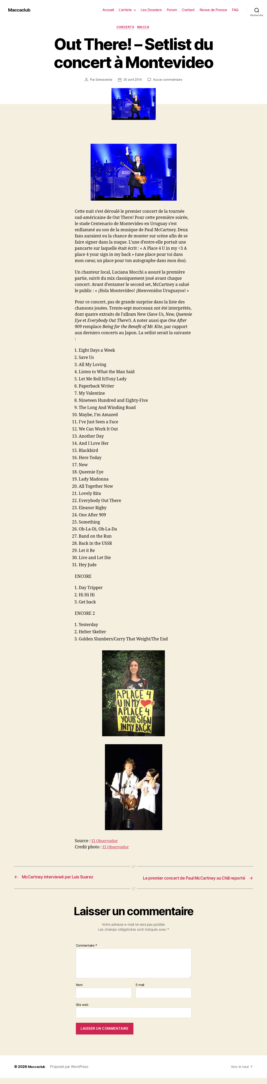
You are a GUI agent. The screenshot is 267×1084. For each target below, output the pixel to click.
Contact (188, 10)
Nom (79, 991)
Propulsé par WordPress (71, 1073)
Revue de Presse (213, 10)
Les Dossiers (151, 10)
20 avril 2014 (132, 80)
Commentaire (86, 952)
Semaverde (103, 80)
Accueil (108, 10)
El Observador (106, 841)
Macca (144, 27)
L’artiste (125, 10)
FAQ (235, 10)
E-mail (140, 991)
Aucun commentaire (168, 80)
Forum (172, 10)
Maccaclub (20, 10)
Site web (82, 1011)
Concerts (125, 27)
